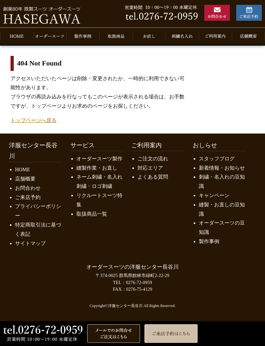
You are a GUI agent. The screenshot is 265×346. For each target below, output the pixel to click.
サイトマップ (30, 243)
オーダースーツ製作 (99, 158)
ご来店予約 (28, 197)
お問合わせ (28, 188)
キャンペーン (214, 195)
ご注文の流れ (152, 158)
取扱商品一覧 (91, 214)
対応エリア (150, 168)
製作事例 (209, 241)
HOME (22, 169)
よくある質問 (152, 177)
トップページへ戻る (34, 120)
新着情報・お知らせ (222, 168)
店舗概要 (25, 178)
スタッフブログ (217, 158)
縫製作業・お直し (96, 168)
